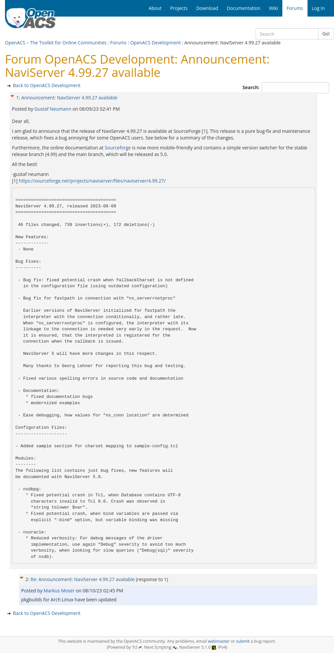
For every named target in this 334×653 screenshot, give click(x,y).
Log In (318, 8)
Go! (326, 33)
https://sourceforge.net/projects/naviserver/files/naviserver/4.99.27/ (92, 181)
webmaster (219, 641)
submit (243, 641)
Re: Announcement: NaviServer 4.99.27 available (82, 579)
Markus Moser (60, 590)
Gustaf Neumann (53, 109)
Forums (118, 42)
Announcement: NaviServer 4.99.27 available (69, 97)
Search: (252, 87)
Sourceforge (118, 147)
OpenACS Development (155, 42)
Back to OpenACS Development (46, 85)
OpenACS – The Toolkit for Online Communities (56, 42)
